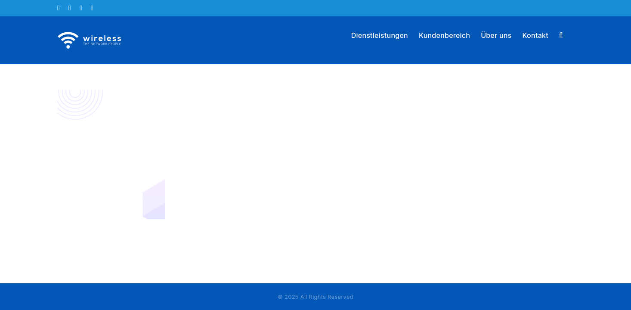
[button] (572, 34)
